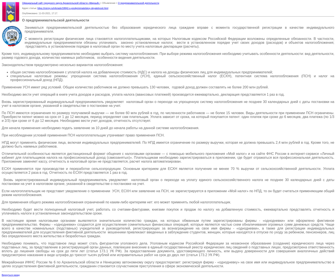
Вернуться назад (11, 275)
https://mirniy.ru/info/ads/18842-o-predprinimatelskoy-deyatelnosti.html (73, 8)
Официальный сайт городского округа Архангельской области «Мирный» (61, 3)
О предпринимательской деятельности (138, 3)
